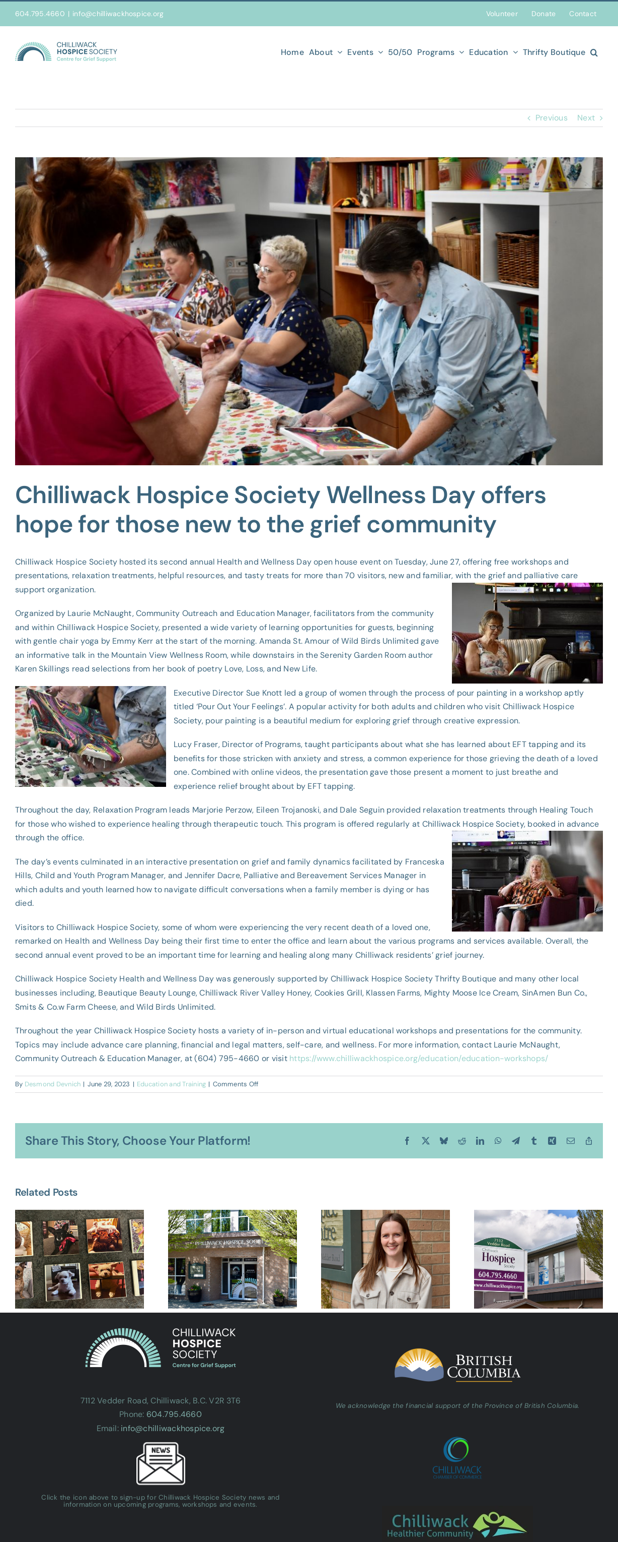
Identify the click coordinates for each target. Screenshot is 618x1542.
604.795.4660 (174, 1414)
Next (586, 117)
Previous (551, 117)
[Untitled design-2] (309, 311)
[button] (594, 52)
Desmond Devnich (53, 1084)
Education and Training (171, 1084)
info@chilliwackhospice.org (118, 13)
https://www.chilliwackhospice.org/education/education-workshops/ (418, 1058)
